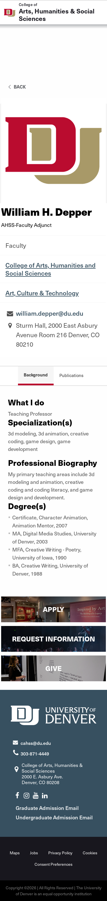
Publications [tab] (71, 375)
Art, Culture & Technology (42, 292)
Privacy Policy (60, 852)
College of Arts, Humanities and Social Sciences (50, 269)
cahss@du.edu (36, 743)
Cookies (90, 852)
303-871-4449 (35, 753)
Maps (15, 852)
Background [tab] (36, 375)
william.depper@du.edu (49, 313)
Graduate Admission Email (47, 807)
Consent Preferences (53, 864)
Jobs (34, 852)
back (16, 86)
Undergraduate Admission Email (54, 817)
